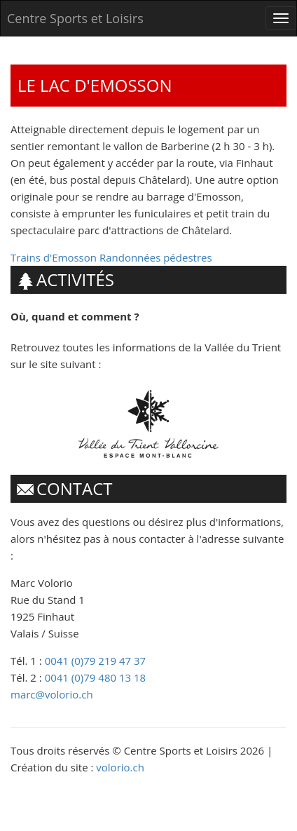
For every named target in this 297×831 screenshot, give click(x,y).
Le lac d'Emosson (95, 85)
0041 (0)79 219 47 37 (95, 661)
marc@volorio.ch (52, 694)
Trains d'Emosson (54, 257)
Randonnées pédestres (155, 257)
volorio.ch (120, 767)
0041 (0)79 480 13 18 (95, 677)
